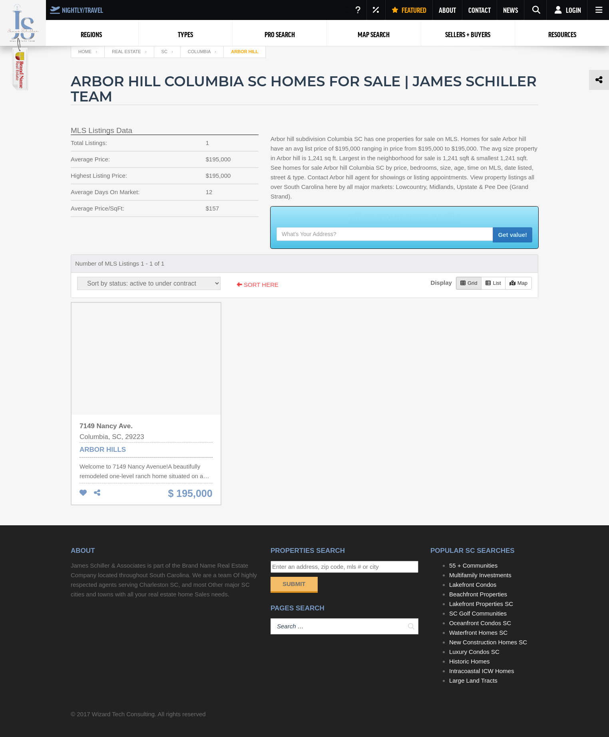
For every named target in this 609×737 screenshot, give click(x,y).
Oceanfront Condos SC (480, 623)
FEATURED (409, 10)
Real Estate (126, 51)
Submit (294, 583)
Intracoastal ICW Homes (481, 670)
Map (518, 283)
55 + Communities (473, 565)
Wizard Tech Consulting (123, 714)
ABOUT (447, 10)
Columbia (199, 51)
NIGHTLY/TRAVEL (76, 10)
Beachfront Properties (478, 594)
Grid (469, 283)
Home (85, 51)
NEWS (510, 10)
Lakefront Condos (472, 584)
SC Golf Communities (478, 613)
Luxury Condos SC (474, 651)
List (493, 283)
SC (164, 51)
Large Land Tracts (473, 680)
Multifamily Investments (480, 575)
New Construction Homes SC (488, 642)
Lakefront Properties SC (481, 603)
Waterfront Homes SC (478, 632)
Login (567, 10)
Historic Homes (469, 661)
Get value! (512, 234)
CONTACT (479, 10)
